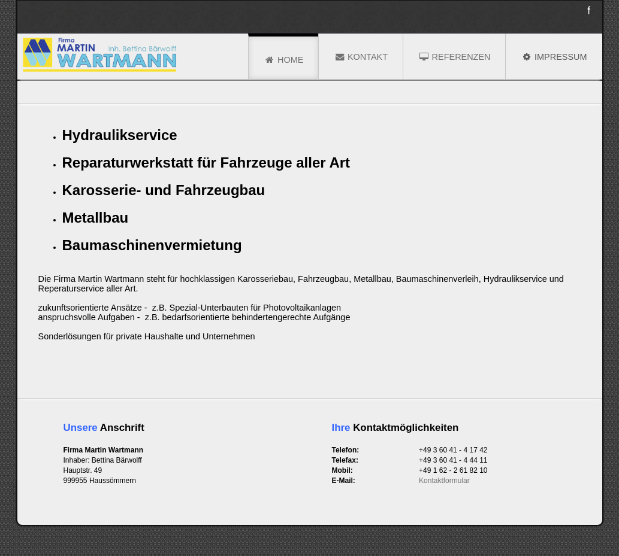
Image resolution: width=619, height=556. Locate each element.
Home (283, 60)
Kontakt (361, 57)
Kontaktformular (444, 480)
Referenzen (454, 57)
